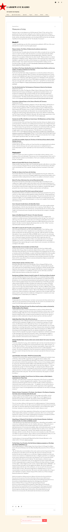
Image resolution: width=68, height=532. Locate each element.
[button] (60, 17)
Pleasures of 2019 (19, 29)
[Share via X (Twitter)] (15, 506)
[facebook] (61, 2)
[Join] (44, 520)
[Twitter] (55, 2)
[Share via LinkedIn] (18, 506)
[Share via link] (21, 506)
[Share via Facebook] (12, 506)
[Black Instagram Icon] (58, 2)
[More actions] (55, 26)
